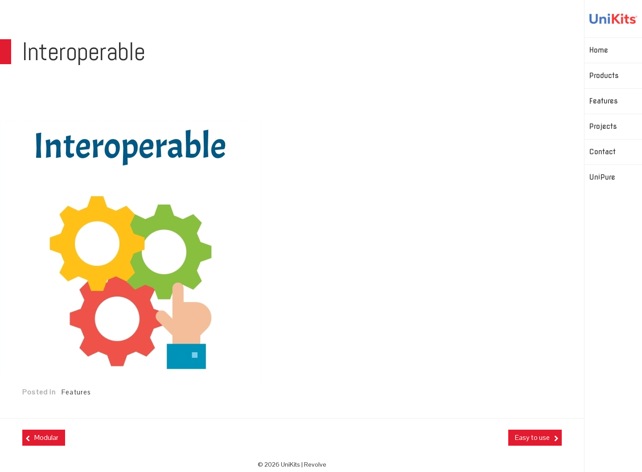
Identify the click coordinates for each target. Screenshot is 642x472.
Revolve (315, 464)
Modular (46, 437)
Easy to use (532, 437)
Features (76, 392)
